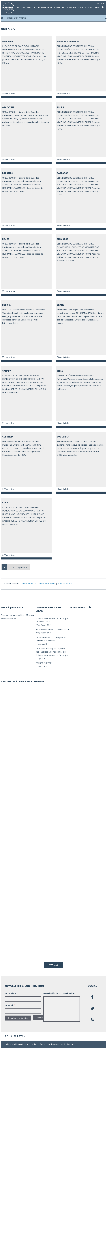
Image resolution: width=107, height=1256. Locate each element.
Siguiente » (22, 567)
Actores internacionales (66, 7)
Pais (19, 7)
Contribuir (93, 7)
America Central (28, 583)
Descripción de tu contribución (58, 1002)
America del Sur (65, 583)
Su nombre (11, 1002)
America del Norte (46, 583)
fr (98, 3)
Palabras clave (29, 7)
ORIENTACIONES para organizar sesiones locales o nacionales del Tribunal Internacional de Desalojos (52, 651)
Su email (10, 1014)
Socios (83, 7)
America (22, 17)
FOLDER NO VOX (44, 663)
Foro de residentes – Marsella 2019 (52, 629)
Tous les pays (10, 17)
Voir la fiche (8, 93)
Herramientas (45, 7)
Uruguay (30, 615)
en (102, 3)
